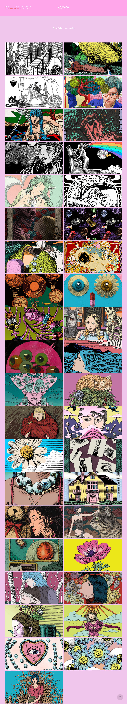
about (25, 8)
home (7, 6)
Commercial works (22, 6)
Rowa (63, 7)
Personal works (12, 8)
